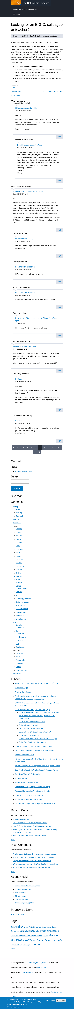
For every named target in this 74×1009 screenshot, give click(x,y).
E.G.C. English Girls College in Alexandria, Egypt (39, 36)
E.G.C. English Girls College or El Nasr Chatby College (39, 712)
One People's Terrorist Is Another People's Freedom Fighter (36, 770)
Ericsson (54, 931)
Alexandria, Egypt (21, 688)
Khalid (18, 509)
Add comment (16, 95)
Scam (54, 940)
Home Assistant (28, 936)
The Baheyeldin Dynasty (37, 963)
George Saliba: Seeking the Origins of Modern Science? (35, 750)
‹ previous (18, 447)
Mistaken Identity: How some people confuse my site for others (37, 766)
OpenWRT (25, 940)
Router (48, 940)
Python (33, 940)
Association (22, 588)
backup (38, 927)
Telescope (26, 945)
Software (19, 592)
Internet (18, 595)
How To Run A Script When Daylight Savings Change (32, 826)
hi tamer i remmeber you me (26, 239)
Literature (19, 549)
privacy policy (28, 972)
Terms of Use (41, 968)
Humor (18, 556)
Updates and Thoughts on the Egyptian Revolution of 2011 (36, 803)
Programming (21, 612)
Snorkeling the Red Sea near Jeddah (28, 799)
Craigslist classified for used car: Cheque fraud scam (32, 861)
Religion (19, 569)
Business (19, 563)
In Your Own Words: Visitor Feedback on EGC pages (38, 739)
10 (53, 447)
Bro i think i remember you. (26, 292)
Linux (18, 579)
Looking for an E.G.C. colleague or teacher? (35, 732)
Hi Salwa (18, 379)
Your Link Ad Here (17, 914)
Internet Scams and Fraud (24, 755)
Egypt (18, 631)
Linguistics (19, 542)
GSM (18, 936)
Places (15, 622)
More (13, 948)
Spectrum (14, 945)
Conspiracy (15, 931)
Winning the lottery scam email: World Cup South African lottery (36, 864)
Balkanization (46, 927)
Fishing (18, 656)
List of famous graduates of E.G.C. (31, 728)
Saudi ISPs (20, 616)
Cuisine (21, 633)
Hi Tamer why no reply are (25, 267)
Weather (21, 627)
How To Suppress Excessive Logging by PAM (29, 835)
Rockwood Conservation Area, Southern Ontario (32, 791)
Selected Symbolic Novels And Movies (29, 795)
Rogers (40, 940)
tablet (20, 945)
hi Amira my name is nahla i (26, 108)
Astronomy (20, 653)
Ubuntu (35, 944)
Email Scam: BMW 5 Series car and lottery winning (31, 867)
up (37, 91)
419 (12, 927)
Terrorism (19, 559)
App (27, 927)
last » (39, 452)
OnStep (15, 940)
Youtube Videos (20, 893)
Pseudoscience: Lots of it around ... (27, 782)
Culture (18, 532)
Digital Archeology (22, 602)
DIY (48, 931)
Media (18, 546)
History (18, 539)
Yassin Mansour (17, 91)
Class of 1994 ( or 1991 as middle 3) (28, 191)
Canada (18, 625)
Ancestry (19, 513)
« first (14, 447)
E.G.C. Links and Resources (52, 91)
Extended (19, 516)
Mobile (53, 935)
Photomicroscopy (22, 670)
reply (59, 136)
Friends (16, 519)
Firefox (13, 936)
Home (15, 36)
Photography (20, 660)
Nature (18, 667)
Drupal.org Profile (21, 899)
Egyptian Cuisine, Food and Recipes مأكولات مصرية (33, 746)
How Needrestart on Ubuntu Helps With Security (30, 823)
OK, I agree (50, 1000)
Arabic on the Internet (23, 692)
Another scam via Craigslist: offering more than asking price (34, 854)
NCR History (20, 605)
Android (19, 926)
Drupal (18, 586)
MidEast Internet (22, 609)
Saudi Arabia (20, 647)
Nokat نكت (17, 523)
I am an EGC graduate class (24, 346)
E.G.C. (13, 88)
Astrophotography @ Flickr (24, 903)
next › (35, 452)
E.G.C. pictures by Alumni (28, 725)
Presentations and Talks (23, 471)
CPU (45, 931)
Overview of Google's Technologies (27, 774)
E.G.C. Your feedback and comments (32, 742)
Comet (54, 927)
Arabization (20, 582)
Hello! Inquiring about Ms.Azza (29, 145)
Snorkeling (20, 663)
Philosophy (20, 566)
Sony (59, 940)
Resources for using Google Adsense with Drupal (32, 787)
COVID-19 (37, 931)
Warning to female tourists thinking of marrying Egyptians (33, 857)
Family (15, 507)
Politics (18, 552)
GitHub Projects (20, 896)
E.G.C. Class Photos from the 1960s (32, 722)
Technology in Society (24, 599)
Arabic (32, 927)
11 (58, 447)
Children (19, 573)
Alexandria (22, 637)
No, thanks (61, 1000)
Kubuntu (38, 936)
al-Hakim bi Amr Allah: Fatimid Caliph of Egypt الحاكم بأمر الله (37, 683)
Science (19, 535)
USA (17, 644)
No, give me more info (15, 1007)
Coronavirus (25, 931)
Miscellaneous (21, 619)
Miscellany (17, 673)
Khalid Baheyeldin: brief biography (27, 886)
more (13, 840)
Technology (17, 576)
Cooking (19, 529)
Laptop (45, 936)
